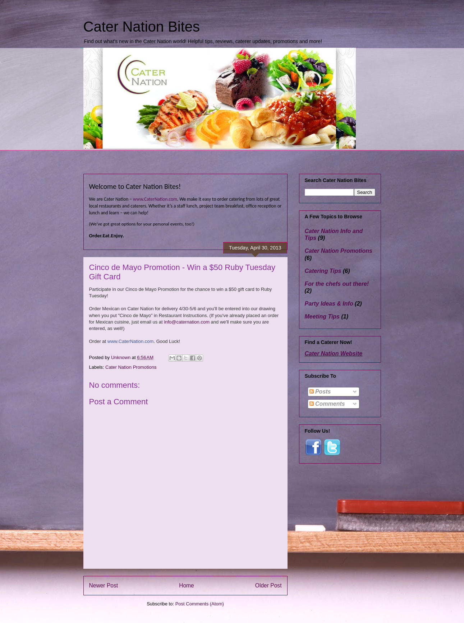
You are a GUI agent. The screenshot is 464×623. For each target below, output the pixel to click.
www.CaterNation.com (155, 199)
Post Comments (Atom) (199, 603)
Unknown (121, 357)
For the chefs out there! (337, 284)
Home (186, 585)
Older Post (268, 585)
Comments (327, 404)
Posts (320, 392)
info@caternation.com (187, 322)
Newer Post (103, 585)
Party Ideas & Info (329, 304)
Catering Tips (323, 271)
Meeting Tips (322, 316)
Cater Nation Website (334, 353)
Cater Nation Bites (141, 26)
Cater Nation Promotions (130, 367)
